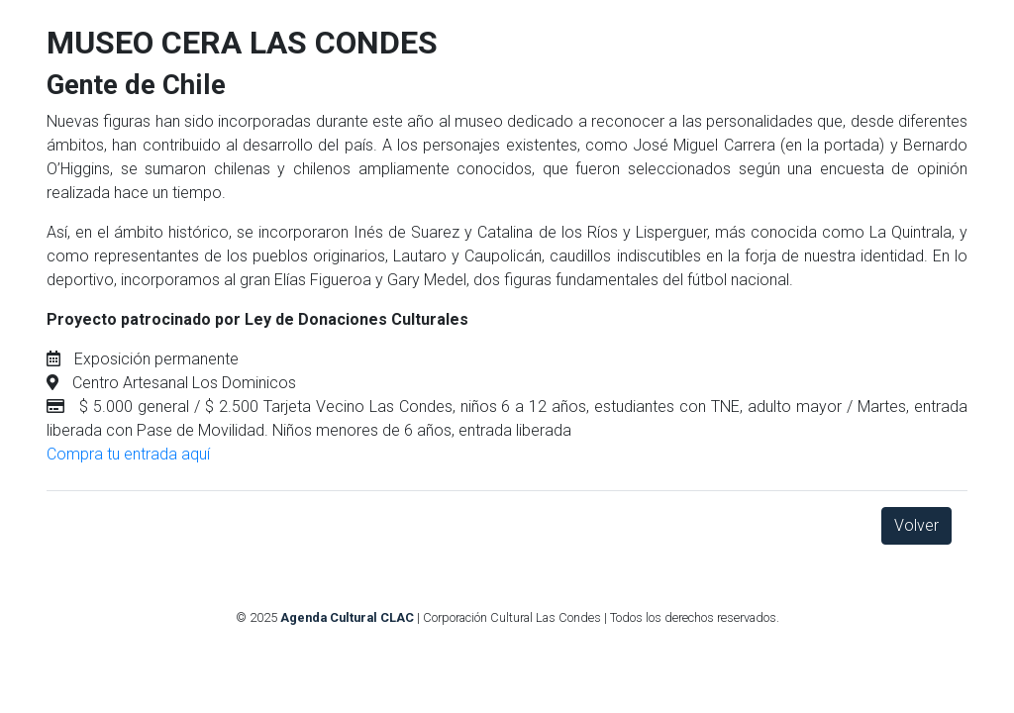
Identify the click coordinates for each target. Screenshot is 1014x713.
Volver (916, 525)
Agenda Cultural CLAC (347, 617)
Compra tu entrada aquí (128, 454)
